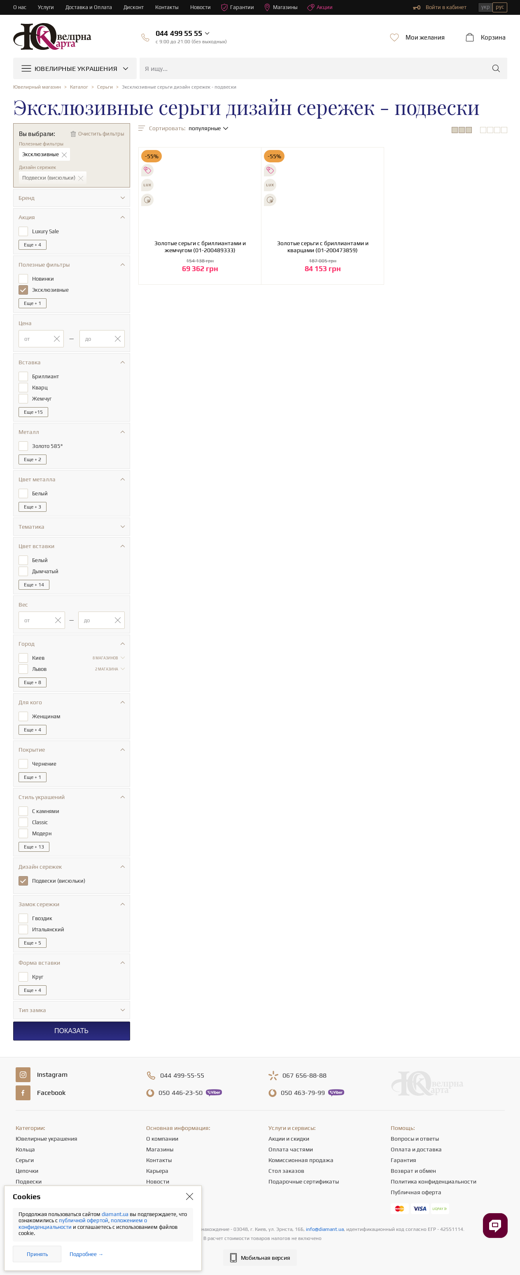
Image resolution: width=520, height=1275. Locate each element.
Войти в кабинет (439, 7)
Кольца (25, 1149)
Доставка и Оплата (88, 7)
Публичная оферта (416, 1192)
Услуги (46, 7)
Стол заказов (286, 1171)
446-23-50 (181, 1093)
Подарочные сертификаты (303, 1181)
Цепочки (27, 1171)
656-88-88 (304, 1075)
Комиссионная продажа (300, 1160)
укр (485, 7)
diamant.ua (116, 1214)
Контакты (167, 7)
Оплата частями (290, 1149)
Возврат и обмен (413, 1171)
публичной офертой (83, 1220)
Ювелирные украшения (46, 1138)
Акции (320, 7)
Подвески (29, 1181)
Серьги (25, 1160)
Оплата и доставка (416, 1149)
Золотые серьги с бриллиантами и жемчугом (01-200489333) (200, 246)
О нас (19, 7)
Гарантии (237, 7)
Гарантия (403, 1160)
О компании (162, 1138)
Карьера (157, 1171)
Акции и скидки (288, 1138)
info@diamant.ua (325, 1229)
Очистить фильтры (101, 133)
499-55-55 (182, 1075)
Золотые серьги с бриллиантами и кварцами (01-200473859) (322, 246)
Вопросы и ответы (415, 1138)
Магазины (280, 7)
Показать (71, 1030)
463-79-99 (303, 1093)
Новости (200, 7)
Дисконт (134, 7)
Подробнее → (86, 1254)
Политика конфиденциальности (433, 1181)
